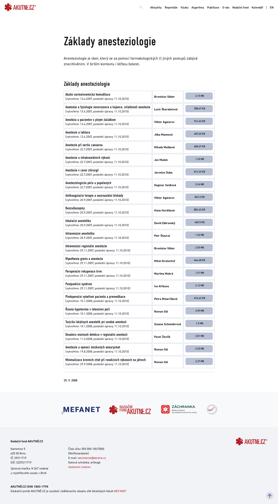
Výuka (184, 7)
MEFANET (120, 491)
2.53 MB (199, 348)
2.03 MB (199, 247)
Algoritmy (197, 7)
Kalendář (257, 7)
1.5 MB (199, 323)
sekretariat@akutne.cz (92, 458)
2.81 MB (199, 336)
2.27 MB (199, 361)
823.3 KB (199, 197)
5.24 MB (199, 184)
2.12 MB (199, 285)
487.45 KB (199, 133)
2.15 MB (199, 96)
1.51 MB (199, 272)
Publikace (213, 7)
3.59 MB (199, 310)
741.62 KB (199, 121)
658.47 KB (199, 146)
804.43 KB (199, 209)
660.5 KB (199, 222)
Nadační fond (240, 7)
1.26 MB (199, 235)
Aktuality (156, 7)
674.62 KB (199, 298)
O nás (225, 7)
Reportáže (171, 7)
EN (271, 7)
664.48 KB (199, 260)
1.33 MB (199, 159)
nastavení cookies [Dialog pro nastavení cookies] (79, 467)
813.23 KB (199, 171)
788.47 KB (199, 108)
